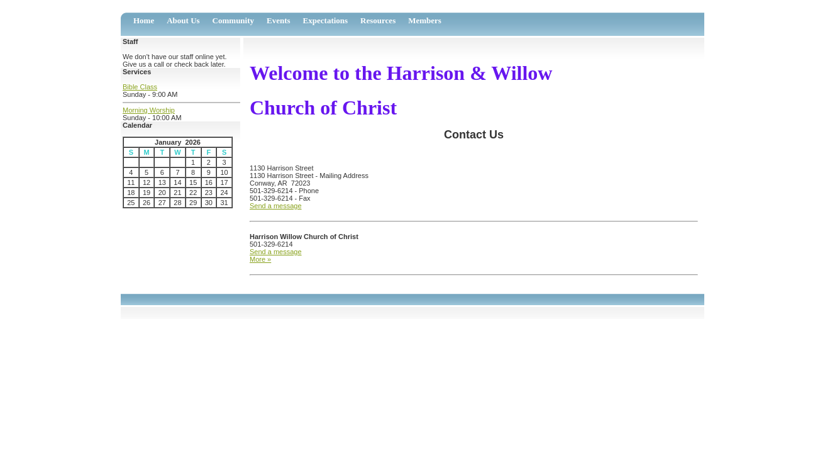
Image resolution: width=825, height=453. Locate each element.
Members (424, 20)
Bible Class (140, 87)
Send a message (276, 206)
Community (233, 20)
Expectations (325, 20)
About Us (183, 20)
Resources (378, 20)
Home (143, 20)
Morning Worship (149, 110)
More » (260, 259)
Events (279, 20)
